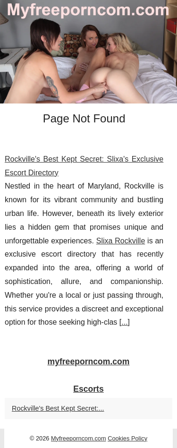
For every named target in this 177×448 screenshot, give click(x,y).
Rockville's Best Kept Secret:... (58, 408)
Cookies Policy (127, 438)
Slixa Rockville (120, 241)
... (124, 322)
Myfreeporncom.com (78, 438)
